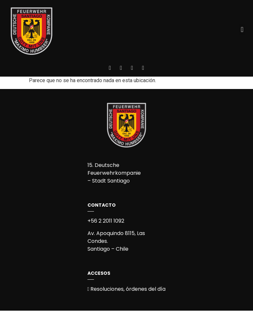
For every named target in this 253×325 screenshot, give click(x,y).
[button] (242, 29)
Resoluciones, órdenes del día (126, 289)
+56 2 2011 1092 (105, 221)
